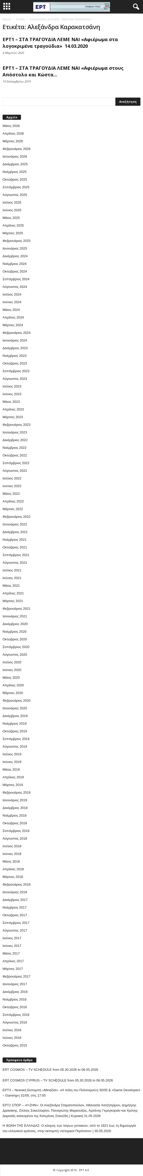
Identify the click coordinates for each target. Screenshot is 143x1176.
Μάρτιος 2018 (13, 877)
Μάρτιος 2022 (13, 509)
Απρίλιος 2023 (13, 409)
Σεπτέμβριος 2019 (16, 739)
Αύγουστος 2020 (15, 654)
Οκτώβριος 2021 (15, 547)
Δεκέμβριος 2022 (15, 440)
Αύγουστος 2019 (15, 746)
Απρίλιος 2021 (13, 593)
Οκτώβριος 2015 (15, 1045)
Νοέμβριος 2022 (15, 448)
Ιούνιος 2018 (12, 854)
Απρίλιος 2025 (13, 225)
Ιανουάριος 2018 (15, 892)
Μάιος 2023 (11, 402)
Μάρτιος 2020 (13, 693)
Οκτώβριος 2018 (15, 823)
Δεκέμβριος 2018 (15, 808)
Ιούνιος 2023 (12, 394)
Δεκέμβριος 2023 (15, 348)
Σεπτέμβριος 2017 (16, 923)
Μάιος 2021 (11, 585)
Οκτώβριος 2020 (15, 639)
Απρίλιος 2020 (13, 685)
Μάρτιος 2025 (13, 233)
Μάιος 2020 (11, 677)
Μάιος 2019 (11, 769)
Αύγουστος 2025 (15, 195)
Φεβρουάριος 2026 (16, 149)
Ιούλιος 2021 (12, 570)
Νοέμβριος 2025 (15, 172)
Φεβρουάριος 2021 (16, 608)
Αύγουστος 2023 (15, 379)
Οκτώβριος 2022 (15, 455)
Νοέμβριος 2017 (15, 907)
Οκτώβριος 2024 (15, 271)
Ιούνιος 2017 (12, 946)
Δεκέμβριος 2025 (15, 164)
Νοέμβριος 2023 (15, 356)
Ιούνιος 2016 (12, 1038)
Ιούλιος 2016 (12, 1030)
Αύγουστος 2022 (15, 471)
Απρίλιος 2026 (13, 133)
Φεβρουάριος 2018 (16, 884)
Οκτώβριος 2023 (15, 363)
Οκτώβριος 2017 (15, 915)
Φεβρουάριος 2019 (16, 792)
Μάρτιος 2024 (13, 325)
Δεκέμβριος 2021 (15, 532)
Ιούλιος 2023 (12, 386)
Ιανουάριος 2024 (15, 340)
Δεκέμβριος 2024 (15, 256)
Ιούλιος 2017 (12, 938)
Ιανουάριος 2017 (15, 984)
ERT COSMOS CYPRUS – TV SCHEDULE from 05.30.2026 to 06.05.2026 (58, 1080)
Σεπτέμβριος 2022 (16, 463)
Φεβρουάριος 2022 (16, 517)
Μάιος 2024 (11, 310)
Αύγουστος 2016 (15, 1022)
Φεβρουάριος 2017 (16, 976)
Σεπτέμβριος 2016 (16, 1015)
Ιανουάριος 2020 (15, 708)
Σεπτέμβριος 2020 (16, 647)
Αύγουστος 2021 (15, 563)
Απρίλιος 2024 (13, 317)
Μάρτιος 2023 (13, 417)
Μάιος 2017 (11, 953)
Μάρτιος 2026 (13, 141)
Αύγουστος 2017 (15, 930)
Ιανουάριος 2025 (15, 248)
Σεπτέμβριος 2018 (16, 831)
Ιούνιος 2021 (12, 578)
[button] (135, 7)
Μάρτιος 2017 (13, 969)
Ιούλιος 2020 (12, 662)
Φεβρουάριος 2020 (16, 700)
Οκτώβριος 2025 (15, 179)
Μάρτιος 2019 (13, 785)
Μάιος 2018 (11, 861)
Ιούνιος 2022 (12, 486)
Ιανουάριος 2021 (15, 616)
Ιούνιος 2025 (12, 210)
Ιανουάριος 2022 (15, 524)
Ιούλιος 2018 (12, 846)
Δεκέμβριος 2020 (15, 624)
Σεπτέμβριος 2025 (16, 187)
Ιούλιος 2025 (12, 202)
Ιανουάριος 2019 (15, 800)
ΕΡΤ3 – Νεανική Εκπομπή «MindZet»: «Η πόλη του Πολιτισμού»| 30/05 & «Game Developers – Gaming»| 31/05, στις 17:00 (71, 1092)
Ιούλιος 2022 (12, 478)
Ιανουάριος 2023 (15, 432)
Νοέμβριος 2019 (15, 723)
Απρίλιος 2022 (13, 501)
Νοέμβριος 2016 (15, 999)
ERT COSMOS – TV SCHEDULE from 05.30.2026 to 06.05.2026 (50, 1070)
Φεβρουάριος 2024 (16, 333)
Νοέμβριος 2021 (15, 540)
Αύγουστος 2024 (15, 287)
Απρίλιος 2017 (13, 961)
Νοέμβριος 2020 (15, 631)
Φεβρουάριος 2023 (16, 425)
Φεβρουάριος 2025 (16, 241)
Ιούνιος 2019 (12, 762)
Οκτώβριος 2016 (15, 1007)
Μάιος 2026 (11, 126)
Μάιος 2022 (11, 494)
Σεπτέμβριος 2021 (16, 555)
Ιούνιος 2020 (12, 670)
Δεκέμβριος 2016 (15, 992)
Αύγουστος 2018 (15, 838)
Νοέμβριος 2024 (15, 264)
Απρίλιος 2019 (13, 777)
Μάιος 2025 (11, 218)
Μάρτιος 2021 (13, 601)
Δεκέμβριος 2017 (15, 900)
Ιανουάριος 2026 (15, 156)
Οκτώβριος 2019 (15, 731)
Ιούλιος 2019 (12, 754)
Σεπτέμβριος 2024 (16, 279)
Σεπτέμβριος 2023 (16, 371)
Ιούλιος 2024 (12, 294)
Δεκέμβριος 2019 (15, 716)
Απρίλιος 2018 (13, 869)
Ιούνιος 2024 (12, 302)
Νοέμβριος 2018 (15, 815)
